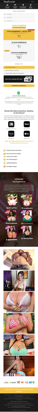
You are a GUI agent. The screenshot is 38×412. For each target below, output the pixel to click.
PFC (13, 98)
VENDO (16, 403)
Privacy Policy (25, 401)
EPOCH (10, 98)
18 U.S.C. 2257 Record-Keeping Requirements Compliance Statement (19, 407)
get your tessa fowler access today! (19, 390)
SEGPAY (20, 403)
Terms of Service (19, 401)
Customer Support (13, 401)
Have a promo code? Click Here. (19, 27)
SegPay (23, 98)
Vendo (19, 98)
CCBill (16, 98)
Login (32, 1)
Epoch (8, 403)
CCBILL (11, 403)
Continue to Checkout (19, 85)
